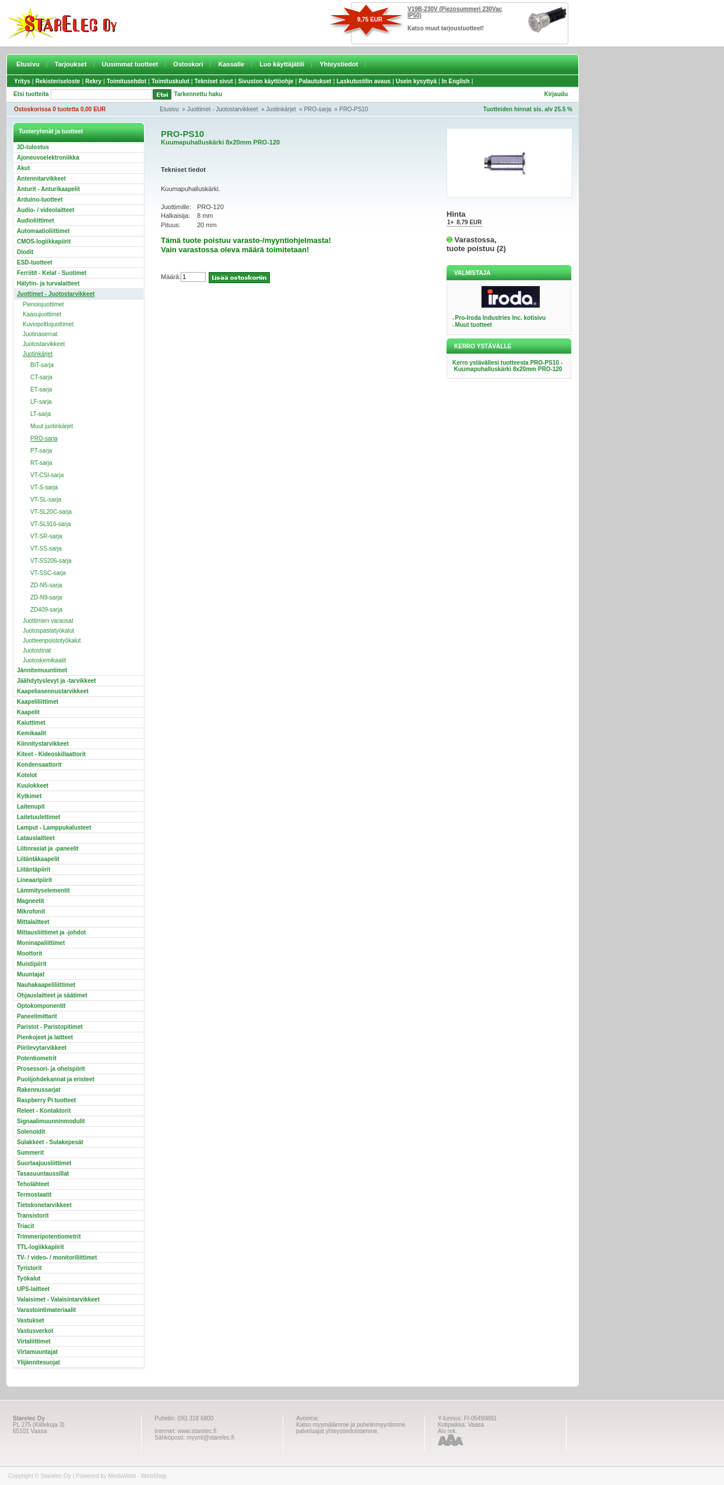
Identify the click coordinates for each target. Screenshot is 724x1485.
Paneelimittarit (37, 1016)
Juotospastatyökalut (48, 630)
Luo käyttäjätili (281, 64)
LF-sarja (41, 401)
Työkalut (28, 1278)
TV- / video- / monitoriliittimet (57, 1257)
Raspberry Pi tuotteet (46, 1100)
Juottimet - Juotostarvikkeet (222, 109)
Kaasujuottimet (42, 314)
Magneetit (30, 901)
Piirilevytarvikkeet (41, 1048)
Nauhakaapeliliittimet (46, 985)
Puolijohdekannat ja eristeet (55, 1079)
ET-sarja (41, 389)
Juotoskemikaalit (44, 660)
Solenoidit (31, 1131)
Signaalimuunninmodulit (51, 1121)
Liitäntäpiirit (33, 869)
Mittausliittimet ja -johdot (51, 932)
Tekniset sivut (214, 81)
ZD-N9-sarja (46, 597)
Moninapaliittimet (41, 943)
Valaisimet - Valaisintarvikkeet (58, 1299)
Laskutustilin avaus (363, 81)
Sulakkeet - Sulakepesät (50, 1142)
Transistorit (32, 1215)
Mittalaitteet (33, 922)
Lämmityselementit (43, 890)
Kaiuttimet (31, 722)
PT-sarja (41, 450)
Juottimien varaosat (48, 621)
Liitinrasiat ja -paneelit (48, 848)
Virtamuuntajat (37, 1352)
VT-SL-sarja (45, 499)
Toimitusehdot (126, 81)
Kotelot (27, 775)
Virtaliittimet (34, 1341)
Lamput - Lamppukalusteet (54, 827)
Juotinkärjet (281, 109)
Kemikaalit (31, 733)
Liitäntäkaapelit (38, 859)
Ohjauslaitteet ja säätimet (52, 995)
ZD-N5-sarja (46, 585)
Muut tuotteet (473, 325)
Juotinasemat (40, 334)
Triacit (25, 1226)
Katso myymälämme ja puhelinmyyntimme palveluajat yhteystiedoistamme (350, 1427)
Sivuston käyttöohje (265, 81)
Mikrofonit (31, 911)
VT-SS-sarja (46, 548)
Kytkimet (29, 796)
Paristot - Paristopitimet (50, 1027)
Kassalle (231, 64)
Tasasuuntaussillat (43, 1173)
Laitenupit (31, 806)
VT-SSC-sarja (48, 573)
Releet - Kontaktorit (44, 1110)
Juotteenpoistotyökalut (52, 640)
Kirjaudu (556, 94)
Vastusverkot (35, 1331)
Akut (23, 168)
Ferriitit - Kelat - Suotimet (51, 273)
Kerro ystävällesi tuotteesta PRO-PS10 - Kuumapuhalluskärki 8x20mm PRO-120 (507, 365)
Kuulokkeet (32, 785)
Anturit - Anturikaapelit (48, 189)
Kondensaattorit (39, 764)
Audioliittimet (35, 220)
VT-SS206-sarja (51, 561)
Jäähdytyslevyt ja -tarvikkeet (56, 681)
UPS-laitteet (33, 1289)
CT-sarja (41, 377)
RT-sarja (41, 463)
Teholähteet (33, 1184)
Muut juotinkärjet (51, 426)
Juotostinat (37, 650)
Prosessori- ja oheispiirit (51, 1069)
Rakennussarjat (38, 1090)
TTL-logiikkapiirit (40, 1247)
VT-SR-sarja (46, 536)
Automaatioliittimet (43, 231)
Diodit (25, 252)
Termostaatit (34, 1194)
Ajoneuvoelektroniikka (48, 157)
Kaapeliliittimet (37, 702)
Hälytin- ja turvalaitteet (48, 283)
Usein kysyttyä (416, 81)
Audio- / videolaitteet (45, 210)
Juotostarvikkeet (44, 344)
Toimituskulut (170, 81)
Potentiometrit (37, 1058)
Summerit (30, 1152)
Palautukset (314, 81)
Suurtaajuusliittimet (44, 1163)
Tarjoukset (71, 64)
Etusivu (28, 64)
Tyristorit (29, 1268)
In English (456, 81)
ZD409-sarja (46, 609)
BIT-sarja (42, 365)
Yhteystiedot (338, 64)
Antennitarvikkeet (41, 178)
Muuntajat (30, 974)
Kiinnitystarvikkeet (43, 743)
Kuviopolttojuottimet (48, 324)
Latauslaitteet (35, 838)
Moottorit (29, 953)
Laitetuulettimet (38, 817)
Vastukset (30, 1320)
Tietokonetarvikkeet (44, 1205)
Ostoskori (188, 64)
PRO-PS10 (353, 109)
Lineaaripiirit (34, 880)
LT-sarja (40, 414)
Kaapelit (28, 712)
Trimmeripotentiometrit (48, 1236)
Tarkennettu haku (198, 94)
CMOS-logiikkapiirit (44, 241)
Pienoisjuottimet (43, 304)
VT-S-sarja (44, 487)
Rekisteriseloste (58, 81)
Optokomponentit (41, 1006)
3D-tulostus (33, 147)
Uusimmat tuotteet (130, 64)
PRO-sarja (317, 109)
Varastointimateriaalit (46, 1310)
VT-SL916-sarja (50, 524)
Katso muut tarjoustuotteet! (445, 28)
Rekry (93, 81)
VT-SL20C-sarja (51, 512)
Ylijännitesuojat (38, 1362)
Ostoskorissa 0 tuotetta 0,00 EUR (60, 109)
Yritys (22, 81)
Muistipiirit (32, 964)
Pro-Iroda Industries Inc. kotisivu (500, 318)
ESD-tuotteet (34, 262)
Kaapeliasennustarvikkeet (53, 691)
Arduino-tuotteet (39, 199)
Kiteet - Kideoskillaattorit (51, 754)
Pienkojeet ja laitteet (45, 1037)
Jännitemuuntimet (42, 670)
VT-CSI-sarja (47, 475)
